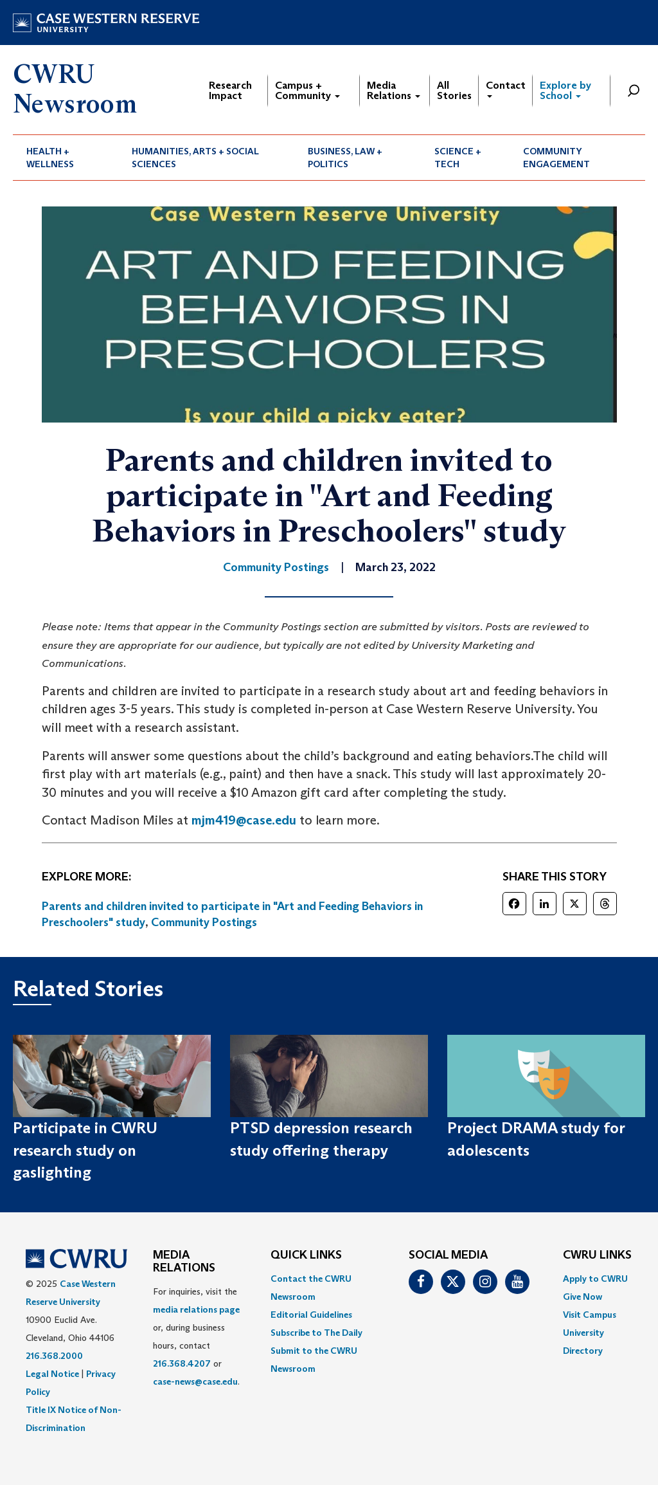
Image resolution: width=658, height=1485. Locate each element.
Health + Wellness (50, 157)
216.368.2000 (54, 1356)
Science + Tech (457, 157)
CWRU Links (597, 1255)
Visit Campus (589, 1314)
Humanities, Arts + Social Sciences (195, 157)
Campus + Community (307, 90)
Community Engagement (556, 157)
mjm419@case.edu (243, 820)
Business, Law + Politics (345, 157)
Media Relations (393, 90)
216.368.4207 (182, 1363)
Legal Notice (52, 1374)
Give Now (582, 1296)
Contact (506, 88)
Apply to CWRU (595, 1278)
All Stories (454, 90)
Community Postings (204, 922)
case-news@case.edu (195, 1381)
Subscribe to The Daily (316, 1332)
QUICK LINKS (306, 1255)
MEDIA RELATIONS (184, 1262)
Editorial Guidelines (311, 1314)
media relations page (196, 1309)
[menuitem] (65, 157)
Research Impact (230, 90)
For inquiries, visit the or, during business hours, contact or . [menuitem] (196, 1336)
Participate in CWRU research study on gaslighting (85, 1149)
